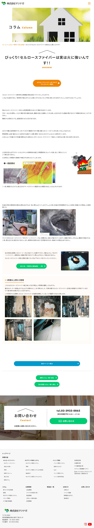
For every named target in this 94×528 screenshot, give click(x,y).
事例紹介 (66, 490)
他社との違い (7, 463)
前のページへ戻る (47, 363)
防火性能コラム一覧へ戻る (47, 383)
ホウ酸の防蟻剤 (7, 493)
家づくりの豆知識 (8, 481)
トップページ (6, 452)
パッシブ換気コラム (59, 467)
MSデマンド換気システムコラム (34, 470)
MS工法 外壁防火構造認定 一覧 (31, 265)
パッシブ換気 (6, 490)
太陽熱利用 (77, 461)
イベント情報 (67, 484)
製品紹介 (28, 467)
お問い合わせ (85, 478)
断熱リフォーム (8, 467)
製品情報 (29, 487)
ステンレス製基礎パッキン (81, 467)
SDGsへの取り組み (31, 490)
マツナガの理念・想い (32, 484)
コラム (4, 478)
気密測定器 (77, 459)
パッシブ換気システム (59, 461)
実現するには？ (58, 463)
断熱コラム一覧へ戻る (47, 377)
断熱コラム (7, 472)
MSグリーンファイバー (9, 461)
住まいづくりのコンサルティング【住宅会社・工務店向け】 (83, 471)
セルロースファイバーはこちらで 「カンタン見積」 (47, 83)
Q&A (55, 465)
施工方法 (6, 470)
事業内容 (5, 456)
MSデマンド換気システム (32, 461)
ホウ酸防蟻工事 (78, 464)
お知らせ (65, 478)
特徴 (5, 465)
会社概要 (29, 481)
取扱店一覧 (50, 478)
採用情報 (29, 493)
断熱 (4, 484)
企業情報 (28, 478)
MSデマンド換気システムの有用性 (34, 465)
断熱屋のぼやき (68, 487)
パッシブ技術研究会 (59, 470)
